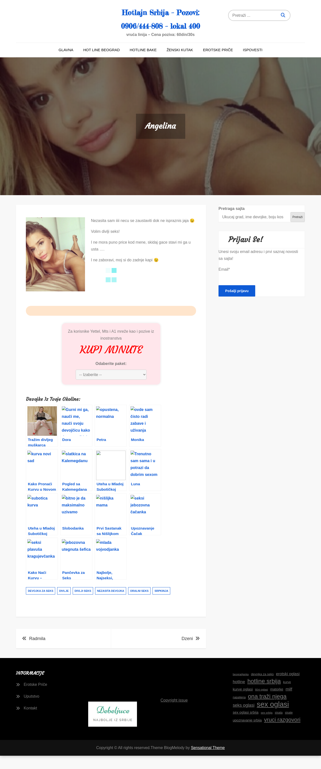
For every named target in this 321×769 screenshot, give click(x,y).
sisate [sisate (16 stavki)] (289, 726)
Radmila (37, 652)
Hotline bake (143, 63)
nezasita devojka (110, 604)
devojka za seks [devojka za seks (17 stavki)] (262, 688)
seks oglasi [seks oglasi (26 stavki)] (243, 718)
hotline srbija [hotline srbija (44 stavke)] (264, 694)
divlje (64, 604)
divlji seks (83, 604)
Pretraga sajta (232, 222)
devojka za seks (40, 604)
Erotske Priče (218, 63)
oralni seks (139, 604)
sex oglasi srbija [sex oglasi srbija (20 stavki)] (245, 726)
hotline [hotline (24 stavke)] (239, 695)
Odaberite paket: (110, 377)
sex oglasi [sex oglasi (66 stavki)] (273, 717)
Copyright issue (174, 713)
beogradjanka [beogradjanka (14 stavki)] (241, 687)
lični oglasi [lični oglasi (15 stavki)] (261, 703)
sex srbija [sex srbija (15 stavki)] (266, 726)
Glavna (66, 63)
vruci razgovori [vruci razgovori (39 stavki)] (282, 733)
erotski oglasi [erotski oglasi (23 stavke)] (288, 687)
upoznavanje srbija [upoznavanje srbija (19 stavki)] (247, 734)
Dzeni (187, 652)
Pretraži (297, 230)
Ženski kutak (180, 63)
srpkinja (161, 604)
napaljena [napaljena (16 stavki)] (239, 711)
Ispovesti (252, 63)
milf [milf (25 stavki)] (289, 702)
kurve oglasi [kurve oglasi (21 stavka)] (243, 703)
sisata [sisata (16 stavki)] (279, 726)
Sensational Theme (208, 761)
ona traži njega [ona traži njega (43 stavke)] (267, 709)
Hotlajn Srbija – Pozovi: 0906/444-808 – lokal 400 (160, 25)
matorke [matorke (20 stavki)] (276, 703)
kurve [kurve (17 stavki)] (287, 695)
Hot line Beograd (101, 63)
